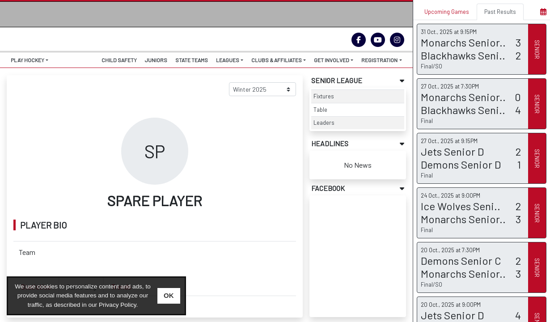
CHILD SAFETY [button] (119, 60)
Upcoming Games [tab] (446, 11)
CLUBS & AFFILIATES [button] (276, 60)
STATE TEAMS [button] (191, 60)
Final (427, 120)
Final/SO (431, 66)
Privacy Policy (117, 304)
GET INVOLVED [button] (331, 60)
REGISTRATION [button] (379, 60)
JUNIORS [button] (156, 60)
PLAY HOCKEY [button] (27, 60)
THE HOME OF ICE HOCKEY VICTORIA (64, 33)
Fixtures (323, 96)
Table (320, 109)
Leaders (323, 122)
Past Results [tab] (500, 11)
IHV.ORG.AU (58, 42)
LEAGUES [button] (227, 60)
